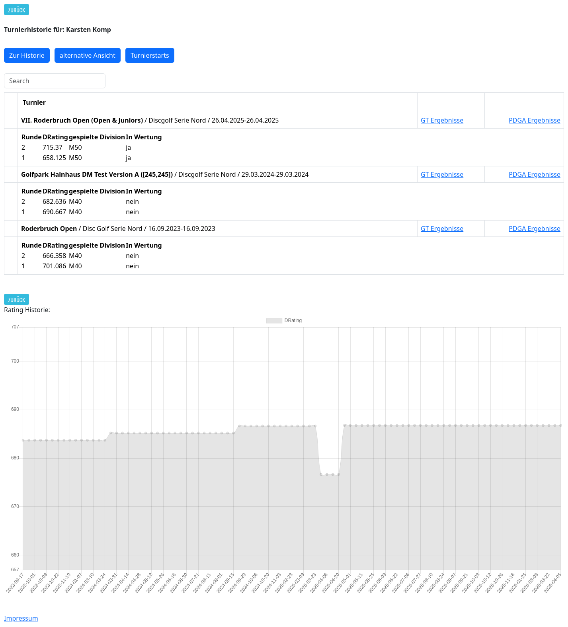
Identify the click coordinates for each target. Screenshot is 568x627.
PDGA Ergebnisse (534, 120)
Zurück (16, 10)
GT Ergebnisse (442, 120)
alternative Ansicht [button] (87, 55)
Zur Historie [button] (27, 55)
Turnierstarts (150, 55)
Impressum (21, 618)
